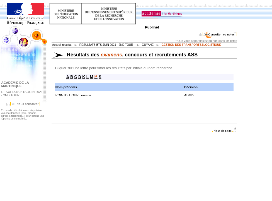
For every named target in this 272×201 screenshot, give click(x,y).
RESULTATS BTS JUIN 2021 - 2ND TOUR (106, 44)
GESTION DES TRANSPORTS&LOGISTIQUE (191, 44)
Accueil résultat (61, 44)
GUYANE (148, 44)
